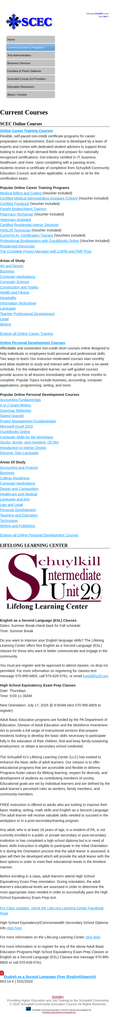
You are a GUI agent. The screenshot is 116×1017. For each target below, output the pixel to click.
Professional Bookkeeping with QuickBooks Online (39, 241)
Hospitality (8, 298)
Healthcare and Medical (18, 494)
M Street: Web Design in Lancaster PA (59, 1012)
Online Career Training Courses (26, 131)
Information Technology (18, 303)
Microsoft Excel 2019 (16, 426)
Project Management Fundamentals (28, 421)
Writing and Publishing (17, 526)
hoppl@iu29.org (95, 676)
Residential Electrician (17, 246)
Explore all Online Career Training (26, 334)
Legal (4, 319)
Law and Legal (11, 505)
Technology (9, 521)
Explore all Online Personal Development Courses (39, 535)
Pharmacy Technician (17, 214)
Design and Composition (19, 489)
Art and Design (11, 266)
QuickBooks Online (15, 432)
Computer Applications (17, 277)
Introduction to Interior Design (23, 448)
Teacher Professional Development (27, 314)
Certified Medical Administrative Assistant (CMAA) (39, 198)
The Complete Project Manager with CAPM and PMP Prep (45, 251)
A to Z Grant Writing (15, 405)
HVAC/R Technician (15, 230)
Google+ (58, 997)
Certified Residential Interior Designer (29, 225)
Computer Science (14, 282)
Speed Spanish (12, 416)
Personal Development (18, 510)
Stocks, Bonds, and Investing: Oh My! (29, 442)
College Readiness (15, 478)
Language (8, 308)
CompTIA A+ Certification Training (26, 235)
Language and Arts (15, 499)
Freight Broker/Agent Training (23, 209)
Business (7, 271)
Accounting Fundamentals (20, 400)
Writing (5, 324)
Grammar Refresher (15, 411)
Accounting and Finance (19, 468)
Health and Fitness (14, 292)
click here (14, 928)
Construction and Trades (19, 287)
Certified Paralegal (14, 204)
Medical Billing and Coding (21, 193)
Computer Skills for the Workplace (26, 437)
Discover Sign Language (19, 453)
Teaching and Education (19, 515)
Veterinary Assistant (15, 220)
